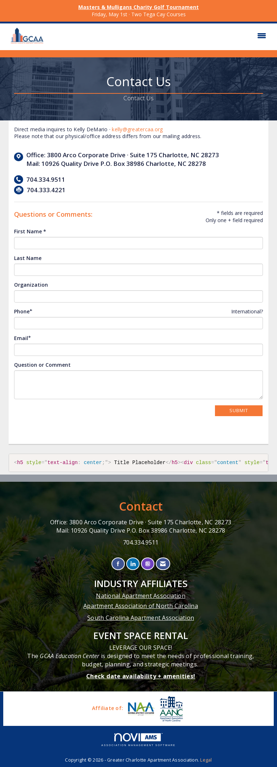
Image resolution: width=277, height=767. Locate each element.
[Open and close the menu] (159, 36)
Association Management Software (138, 739)
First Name (28, 231)
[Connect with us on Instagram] (147, 563)
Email (21, 338)
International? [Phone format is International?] (247, 311)
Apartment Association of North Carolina (140, 606)
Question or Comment (42, 364)
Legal (206, 760)
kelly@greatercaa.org (137, 129)
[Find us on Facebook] (118, 563)
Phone (22, 311)
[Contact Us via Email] (163, 563)
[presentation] (69, 419)
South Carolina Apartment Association (140, 618)
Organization (31, 284)
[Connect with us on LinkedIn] (133, 563)
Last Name (27, 258)
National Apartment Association (140, 596)
